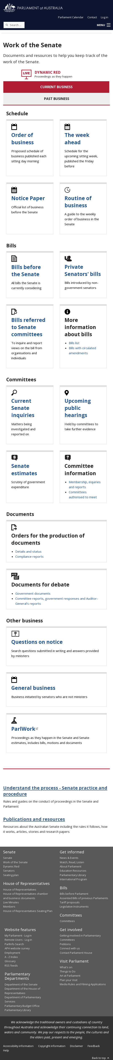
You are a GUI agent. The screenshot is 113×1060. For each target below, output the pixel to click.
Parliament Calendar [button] (70, 17)
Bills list (74, 343)
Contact (92, 17)
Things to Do (67, 971)
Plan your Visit (68, 980)
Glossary (10, 961)
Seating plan (11, 875)
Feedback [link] (94, 1046)
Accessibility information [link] (18, 1046)
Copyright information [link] (51, 1046)
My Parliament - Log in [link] (18, 935)
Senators (9, 870)
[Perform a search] (7, 25)
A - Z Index (11, 957)
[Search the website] (14, 25)
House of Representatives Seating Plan (27, 911)
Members (9, 906)
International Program (73, 879)
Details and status (28, 551)
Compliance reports (29, 556)
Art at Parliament (70, 975)
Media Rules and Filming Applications (83, 984)
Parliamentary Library (73, 875)
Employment (12, 953)
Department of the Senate (21, 984)
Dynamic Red (11, 866)
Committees (67, 921)
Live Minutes (11, 902)
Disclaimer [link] (76, 1046)
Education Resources (73, 870)
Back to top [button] (101, 1058)
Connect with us (70, 948)
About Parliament (70, 866)
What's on (66, 967)
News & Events (69, 858)
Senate (7, 858)
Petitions (65, 944)
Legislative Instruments (74, 906)
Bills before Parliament (74, 894)
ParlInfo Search (14, 944)
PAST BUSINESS (56, 98)
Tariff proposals (70, 902)
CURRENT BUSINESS (56, 87)
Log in (104, 17)
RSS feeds (11, 965)
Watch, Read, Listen (72, 862)
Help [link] (6, 1050)
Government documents (33, 593)
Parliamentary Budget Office (22, 1006)
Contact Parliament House (76, 953)
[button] (103, 25)
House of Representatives (19, 889)
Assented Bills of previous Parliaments (84, 898)
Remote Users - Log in (18, 940)
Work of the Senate (15, 862)
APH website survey (17, 948)
